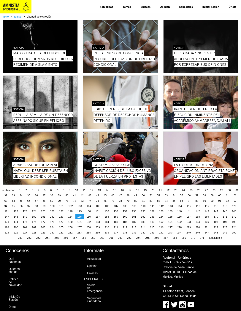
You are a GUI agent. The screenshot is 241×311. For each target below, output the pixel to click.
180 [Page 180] (70, 221)
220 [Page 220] (198, 227)
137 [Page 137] (152, 211)
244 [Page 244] (179, 232)
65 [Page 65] (21, 200)
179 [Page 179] (61, 221)
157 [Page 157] (98, 216)
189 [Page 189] (152, 221)
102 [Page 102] (70, 206)
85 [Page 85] (173, 200)
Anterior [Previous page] (10, 190)
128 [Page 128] (70, 211)
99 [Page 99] (44, 206)
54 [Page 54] (173, 195)
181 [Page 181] (79, 221)
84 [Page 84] (166, 200)
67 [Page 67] (36, 200)
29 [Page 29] (221, 190)
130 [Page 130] (88, 211)
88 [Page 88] (196, 200)
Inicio (6, 16)
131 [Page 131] (98, 211)
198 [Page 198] (234, 221)
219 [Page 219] (188, 227)
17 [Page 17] (130, 190)
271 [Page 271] (202, 237)
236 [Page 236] (107, 232)
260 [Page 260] (102, 237)
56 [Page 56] (189, 195)
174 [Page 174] (16, 221)
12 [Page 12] (91, 190)
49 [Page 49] (135, 195)
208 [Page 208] (88, 227)
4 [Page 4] (38, 190)
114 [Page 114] (179, 206)
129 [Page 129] (79, 211)
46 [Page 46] (112, 195)
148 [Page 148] (16, 216)
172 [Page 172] (234, 216)
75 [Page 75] (97, 200)
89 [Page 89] (204, 200)
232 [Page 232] (70, 232)
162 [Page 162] (143, 216)
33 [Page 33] (13, 195)
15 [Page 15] (114, 190)
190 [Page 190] (161, 221)
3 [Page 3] (32, 190)
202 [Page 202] (34, 227)
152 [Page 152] (52, 216)
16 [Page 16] (122, 190)
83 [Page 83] (158, 200)
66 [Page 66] (28, 200)
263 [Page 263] (129, 237)
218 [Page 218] (179, 227)
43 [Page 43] (89, 195)
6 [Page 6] (51, 190)
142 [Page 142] (198, 211)
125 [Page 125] (43, 211)
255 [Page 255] (56, 237)
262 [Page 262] (120, 237)
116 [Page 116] (198, 206)
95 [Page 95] (13, 206)
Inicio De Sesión (14, 298)
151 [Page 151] (43, 216)
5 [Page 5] (44, 190)
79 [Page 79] (128, 200)
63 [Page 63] (5, 200)
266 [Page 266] (156, 237)
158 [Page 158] (107, 216)
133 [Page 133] (116, 211)
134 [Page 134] (125, 211)
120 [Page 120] (234, 206)
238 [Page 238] (125, 232)
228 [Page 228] (34, 232)
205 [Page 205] (61, 227)
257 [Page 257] (75, 237)
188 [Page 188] (143, 221)
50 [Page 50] (143, 195)
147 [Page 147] (7, 216)
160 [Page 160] (125, 216)
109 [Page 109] (134, 206)
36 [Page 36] (36, 195)
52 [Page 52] (158, 195)
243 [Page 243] (170, 232)
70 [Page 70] (59, 200)
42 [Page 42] (82, 195)
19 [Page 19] (145, 190)
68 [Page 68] (43, 200)
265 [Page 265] (147, 237)
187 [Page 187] (134, 221)
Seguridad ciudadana (94, 300)
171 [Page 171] (225, 216)
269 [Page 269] (184, 237)
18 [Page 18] (137, 190)
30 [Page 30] (229, 190)
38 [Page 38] (51, 195)
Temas (127, 7)
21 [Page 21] (160, 190)
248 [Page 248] (216, 232)
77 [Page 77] (112, 200)
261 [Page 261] (111, 237)
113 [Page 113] (170, 206)
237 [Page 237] (116, 232)
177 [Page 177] (43, 221)
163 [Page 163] (152, 216)
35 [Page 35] (28, 195)
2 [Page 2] (26, 190)
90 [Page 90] (212, 200)
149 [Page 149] (25, 216)
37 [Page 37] (43, 195)
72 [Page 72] (74, 200)
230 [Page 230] (52, 232)
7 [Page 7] (57, 190)
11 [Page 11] (84, 190)
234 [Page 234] (88, 232)
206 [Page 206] (70, 227)
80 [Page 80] (135, 200)
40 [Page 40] (66, 195)
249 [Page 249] (225, 232)
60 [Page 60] (219, 195)
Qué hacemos (15, 260)
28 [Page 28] (214, 190)
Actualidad (106, 7)
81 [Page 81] (143, 200)
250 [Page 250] (234, 232)
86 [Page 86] (181, 200)
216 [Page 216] (161, 227)
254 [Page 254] (47, 237)
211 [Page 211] (116, 227)
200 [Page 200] (16, 227)
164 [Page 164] (161, 216)
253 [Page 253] (38, 237)
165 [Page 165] (170, 216)
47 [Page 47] (120, 195)
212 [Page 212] (125, 227)
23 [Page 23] (175, 190)
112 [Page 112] (161, 206)
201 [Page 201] (25, 227)
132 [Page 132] (107, 211)
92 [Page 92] (227, 200)
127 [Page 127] (61, 211)
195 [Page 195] (207, 221)
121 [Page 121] (7, 211)
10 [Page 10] (76, 190)
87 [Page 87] (189, 200)
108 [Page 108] (125, 206)
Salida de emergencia (94, 288)
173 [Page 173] (7, 221)
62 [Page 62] (235, 195)
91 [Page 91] (219, 200)
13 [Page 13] (99, 190)
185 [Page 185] (116, 221)
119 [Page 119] (225, 206)
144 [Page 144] (216, 211)
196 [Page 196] (216, 221)
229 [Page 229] (43, 232)
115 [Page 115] (189, 206)
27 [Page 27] (206, 190)
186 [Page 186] (125, 221)
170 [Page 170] (216, 216)
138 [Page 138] (161, 211)
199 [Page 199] (7, 227)
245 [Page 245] (188, 232)
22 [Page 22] (168, 190)
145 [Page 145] (225, 211)
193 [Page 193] (188, 221)
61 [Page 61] (227, 195)
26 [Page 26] (198, 190)
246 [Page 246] (198, 232)
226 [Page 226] (16, 232)
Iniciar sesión (210, 7)
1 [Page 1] (20, 190)
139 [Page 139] (170, 211)
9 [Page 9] (69, 190)
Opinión (165, 7)
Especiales (186, 7)
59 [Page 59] (212, 195)
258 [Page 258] (84, 237)
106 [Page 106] (107, 206)
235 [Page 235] (98, 232)
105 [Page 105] (98, 206)
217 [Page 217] (170, 227)
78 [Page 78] (120, 200)
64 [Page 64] (13, 200)
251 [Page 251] (20, 237)
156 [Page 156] (88, 216)
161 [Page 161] (134, 216)
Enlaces (145, 7)
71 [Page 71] (66, 200)
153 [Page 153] (61, 216)
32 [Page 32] (5, 195)
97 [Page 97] (28, 206)
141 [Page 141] (188, 211)
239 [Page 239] (134, 232)
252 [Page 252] (29, 237)
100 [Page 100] (52, 206)
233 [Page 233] (79, 232)
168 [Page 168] (198, 216)
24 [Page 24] (183, 190)
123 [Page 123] (25, 211)
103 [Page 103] (79, 206)
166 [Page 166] (179, 216)
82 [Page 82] (151, 200)
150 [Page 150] (34, 216)
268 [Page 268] (175, 237)
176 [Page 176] (34, 221)
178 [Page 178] (52, 221)
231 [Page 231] (61, 232)
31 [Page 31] (236, 190)
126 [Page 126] (52, 211)
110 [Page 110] (143, 206)
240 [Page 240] (143, 232)
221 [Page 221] (207, 227)
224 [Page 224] (234, 227)
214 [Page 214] (143, 227)
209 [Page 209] (98, 227)
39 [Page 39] (59, 195)
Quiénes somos (14, 270)
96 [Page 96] (21, 206)
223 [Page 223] (225, 227)
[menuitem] (106, 6)
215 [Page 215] (152, 227)
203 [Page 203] (43, 227)
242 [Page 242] (161, 232)
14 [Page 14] (107, 190)
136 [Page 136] (143, 211)
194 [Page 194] (198, 221)
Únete (232, 7)
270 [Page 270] (193, 237)
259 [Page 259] (93, 237)
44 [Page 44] (97, 195)
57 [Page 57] (196, 195)
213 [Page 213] (134, 227)
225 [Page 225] (7, 232)
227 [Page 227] (25, 232)
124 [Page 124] (34, 211)
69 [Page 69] (51, 200)
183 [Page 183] (98, 221)
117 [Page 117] (207, 206)
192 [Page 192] (179, 221)
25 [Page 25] (191, 190)
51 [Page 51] (151, 195)
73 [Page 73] (82, 200)
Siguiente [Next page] (214, 237)
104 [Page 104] (89, 206)
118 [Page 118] (216, 206)
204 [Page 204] (52, 227)
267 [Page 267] (166, 237)
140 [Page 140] (179, 211)
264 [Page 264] (138, 237)
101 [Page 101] (61, 206)
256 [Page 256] (66, 237)
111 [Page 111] (152, 206)
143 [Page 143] (207, 211)
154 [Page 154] (70, 216)
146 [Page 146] (234, 211)
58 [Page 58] (204, 195)
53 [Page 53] (166, 195)
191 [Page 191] (170, 221)
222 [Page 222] (216, 227)
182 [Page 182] (88, 221)
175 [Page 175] (25, 221)
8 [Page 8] (63, 190)
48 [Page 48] (128, 195)
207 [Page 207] (79, 227)
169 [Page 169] (207, 216)
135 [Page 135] (134, 211)
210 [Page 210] (107, 227)
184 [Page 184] (107, 221)
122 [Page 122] (16, 211)
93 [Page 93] (235, 200)
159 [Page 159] (116, 216)
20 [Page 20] (152, 190)
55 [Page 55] (181, 195)
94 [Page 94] (5, 206)
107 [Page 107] (116, 206)
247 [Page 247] (207, 232)
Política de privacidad (15, 282)
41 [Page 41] (74, 195)
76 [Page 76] (105, 200)
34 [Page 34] (21, 195)
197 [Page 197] (225, 221)
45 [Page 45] (105, 195)
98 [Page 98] (36, 206)
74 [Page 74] (89, 200)
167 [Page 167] (188, 216)
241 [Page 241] (152, 232)
